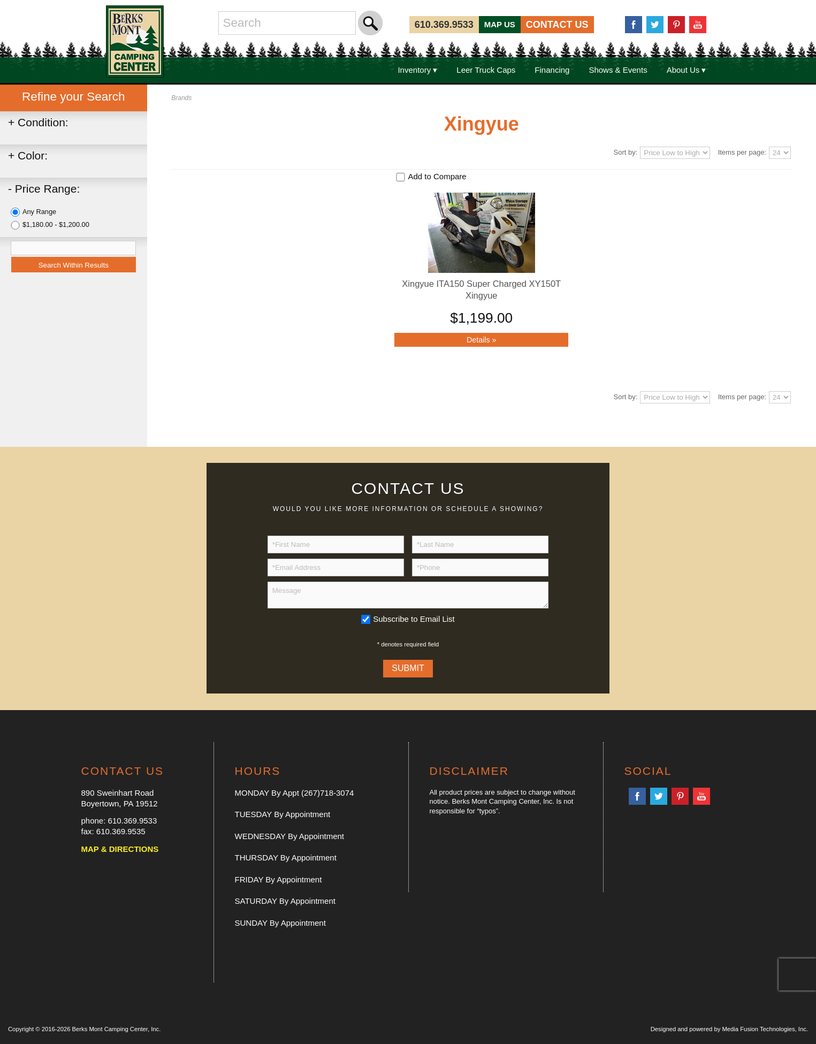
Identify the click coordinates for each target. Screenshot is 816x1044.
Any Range (39, 212)
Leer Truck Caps (485, 69)
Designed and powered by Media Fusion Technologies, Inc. (729, 1029)
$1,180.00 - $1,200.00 (55, 224)
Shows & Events (618, 69)
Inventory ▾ (417, 69)
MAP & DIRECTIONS (120, 849)
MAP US (499, 24)
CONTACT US (557, 24)
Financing (552, 69)
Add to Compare (437, 176)
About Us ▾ (686, 69)
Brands (181, 98)
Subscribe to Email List (414, 618)
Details (481, 340)
